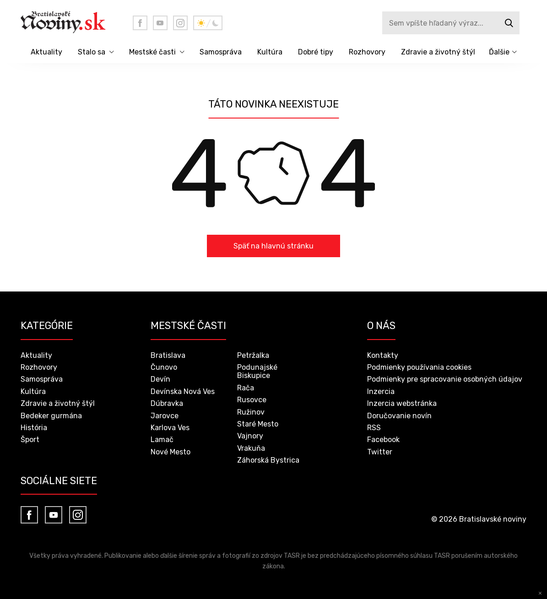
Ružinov (251, 412)
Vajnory (250, 436)
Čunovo (164, 367)
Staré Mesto (257, 424)
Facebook (383, 439)
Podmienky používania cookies (419, 367)
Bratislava (168, 355)
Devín (160, 379)
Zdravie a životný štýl (438, 52)
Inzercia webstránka (402, 403)
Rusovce (251, 399)
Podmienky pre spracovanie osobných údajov (444, 379)
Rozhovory (367, 52)
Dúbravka (167, 403)
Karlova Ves (170, 427)
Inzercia (381, 391)
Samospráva (221, 52)
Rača (245, 387)
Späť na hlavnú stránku (273, 246)
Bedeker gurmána (51, 415)
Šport (30, 439)
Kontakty (382, 355)
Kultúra (269, 52)
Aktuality (46, 52)
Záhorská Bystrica (268, 460)
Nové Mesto (170, 452)
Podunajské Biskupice (257, 371)
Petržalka (253, 355)
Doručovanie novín (399, 415)
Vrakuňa (251, 448)
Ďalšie (499, 52)
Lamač (162, 439)
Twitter (379, 452)
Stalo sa (91, 52)
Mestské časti (152, 52)
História (34, 427)
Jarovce (165, 415)
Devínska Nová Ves (183, 391)
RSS (374, 427)
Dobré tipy (315, 52)
